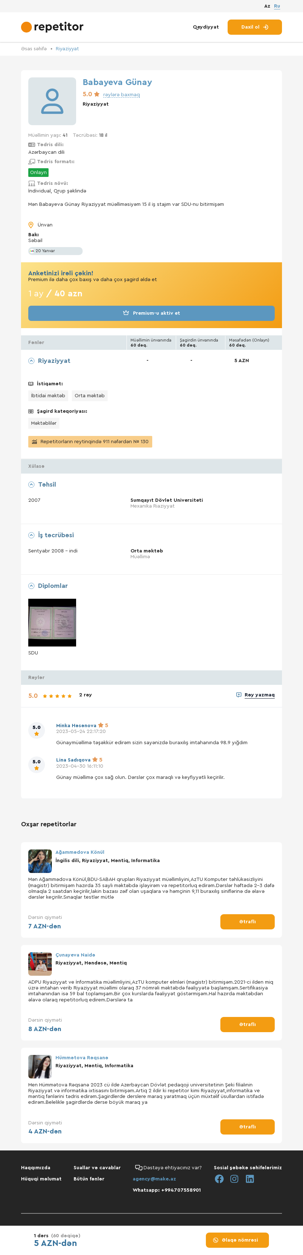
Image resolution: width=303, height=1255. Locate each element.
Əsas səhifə (34, 48)
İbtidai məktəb (48, 395)
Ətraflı (247, 921)
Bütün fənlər (89, 1178)
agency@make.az (154, 1178)
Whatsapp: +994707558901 (167, 1189)
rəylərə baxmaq (121, 94)
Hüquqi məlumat (41, 1178)
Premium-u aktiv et (151, 313)
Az (267, 6)
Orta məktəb (90, 395)
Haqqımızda (35, 1167)
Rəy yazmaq (260, 694)
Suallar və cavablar (97, 1167)
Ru (277, 6)
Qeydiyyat (206, 28)
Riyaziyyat (69, 48)
